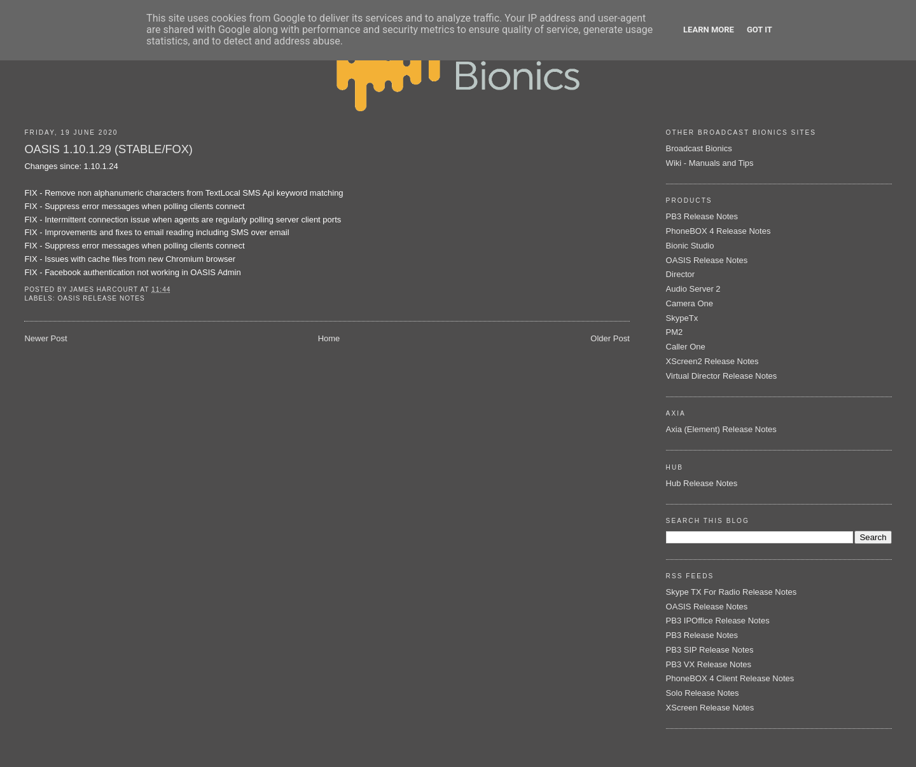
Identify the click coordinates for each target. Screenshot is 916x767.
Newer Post (45, 338)
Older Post (609, 338)
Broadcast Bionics (699, 148)
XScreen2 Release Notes (712, 361)
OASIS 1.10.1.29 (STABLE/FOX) (108, 149)
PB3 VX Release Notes (708, 664)
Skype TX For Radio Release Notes (731, 592)
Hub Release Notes (702, 483)
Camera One (689, 303)
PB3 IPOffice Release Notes (718, 620)
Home (329, 338)
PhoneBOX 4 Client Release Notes (730, 678)
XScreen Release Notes (710, 707)
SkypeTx (682, 318)
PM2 (674, 332)
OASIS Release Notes (100, 298)
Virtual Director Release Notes (721, 376)
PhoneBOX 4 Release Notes (718, 231)
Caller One (685, 346)
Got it (759, 29)
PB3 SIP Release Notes (710, 650)
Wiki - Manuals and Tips (710, 163)
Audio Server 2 (693, 289)
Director (680, 274)
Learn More (708, 29)
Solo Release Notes (702, 693)
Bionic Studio (690, 245)
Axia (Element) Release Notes (721, 429)
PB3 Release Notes (702, 216)
